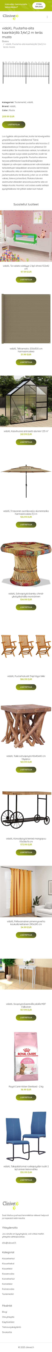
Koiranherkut (8, 1279)
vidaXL (30, 102)
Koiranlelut (7, 1284)
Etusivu (5, 41)
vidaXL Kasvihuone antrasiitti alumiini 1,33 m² (26, 431)
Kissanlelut (7, 1268)
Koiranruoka (8, 1289)
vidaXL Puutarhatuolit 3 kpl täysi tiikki (26, 676)
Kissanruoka (8, 1273)
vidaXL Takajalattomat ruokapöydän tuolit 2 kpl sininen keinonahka (26, 1168)
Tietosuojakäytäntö (11, 1327)
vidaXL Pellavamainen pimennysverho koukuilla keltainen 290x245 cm (26, 923)
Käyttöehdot (8, 1322)
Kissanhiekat (8, 1263)
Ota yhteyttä (8, 1317)
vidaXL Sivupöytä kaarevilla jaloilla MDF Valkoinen (26, 1005)
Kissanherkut (8, 1258)
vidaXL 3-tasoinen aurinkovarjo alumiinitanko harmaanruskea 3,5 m (26, 512)
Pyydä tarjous (39, 5)
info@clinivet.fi (9, 1243)
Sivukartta (7, 1332)
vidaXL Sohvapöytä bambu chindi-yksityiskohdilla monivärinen (26, 595)
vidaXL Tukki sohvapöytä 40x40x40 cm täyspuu (26, 757)
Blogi (4, 1312)
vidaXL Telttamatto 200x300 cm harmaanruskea (26, 350)
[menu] (47, 17)
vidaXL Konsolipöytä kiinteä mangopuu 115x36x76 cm (26, 840)
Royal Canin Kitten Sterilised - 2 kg (26, 1086)
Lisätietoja (14, 124)
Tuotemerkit (20, 102)
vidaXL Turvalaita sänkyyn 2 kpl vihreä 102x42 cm (26, 267)
